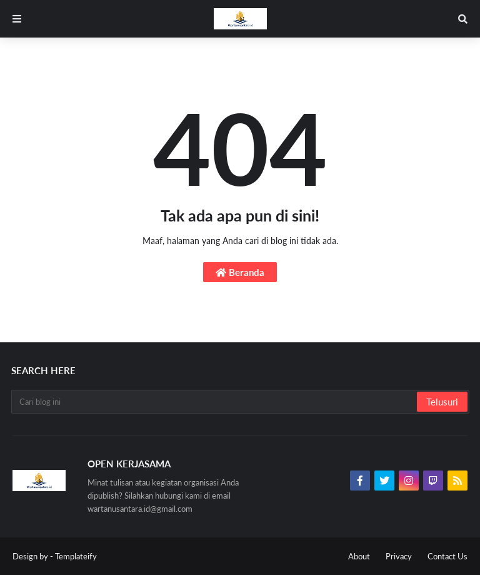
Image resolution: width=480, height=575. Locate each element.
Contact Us (448, 556)
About (359, 556)
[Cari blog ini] (215, 402)
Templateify (76, 556)
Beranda (240, 272)
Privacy (399, 556)
